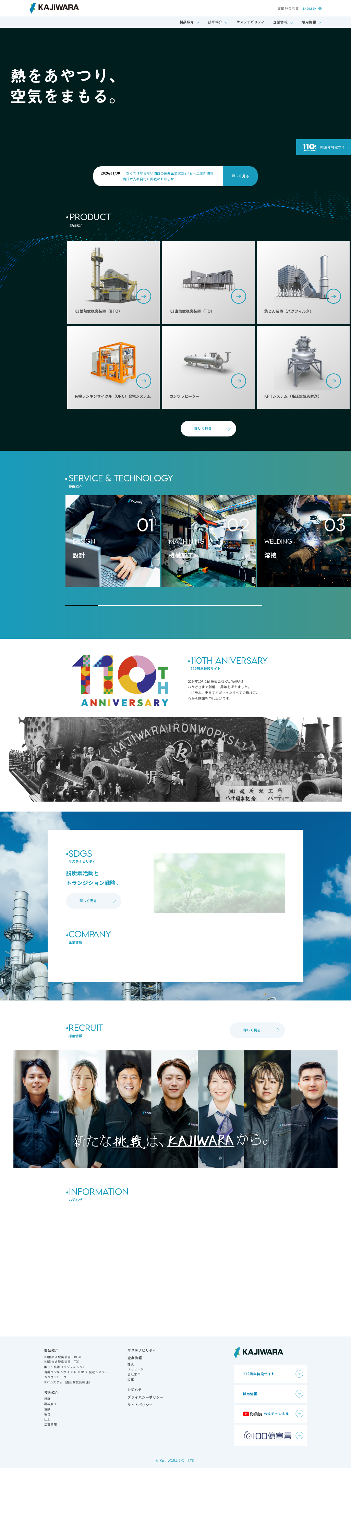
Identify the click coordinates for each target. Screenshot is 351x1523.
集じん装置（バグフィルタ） (65, 1421)
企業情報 (280, 22)
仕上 (47, 1474)
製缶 (47, 1468)
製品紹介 (187, 22)
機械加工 (50, 1458)
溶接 (47, 1464)
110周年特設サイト (334, 147)
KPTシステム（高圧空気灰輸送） (68, 1437)
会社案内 (134, 1429)
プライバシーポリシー (146, 1452)
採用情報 (309, 22)
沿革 (131, 1434)
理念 (131, 1419)
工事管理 (50, 1479)
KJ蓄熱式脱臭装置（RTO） (63, 1411)
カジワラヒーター (57, 1432)
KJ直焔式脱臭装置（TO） (63, 1416)
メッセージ (136, 1424)
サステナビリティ (251, 22)
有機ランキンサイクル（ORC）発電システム (76, 1427)
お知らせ (135, 1444)
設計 (47, 1453)
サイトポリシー (140, 1459)
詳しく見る (240, 175)
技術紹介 (215, 22)
